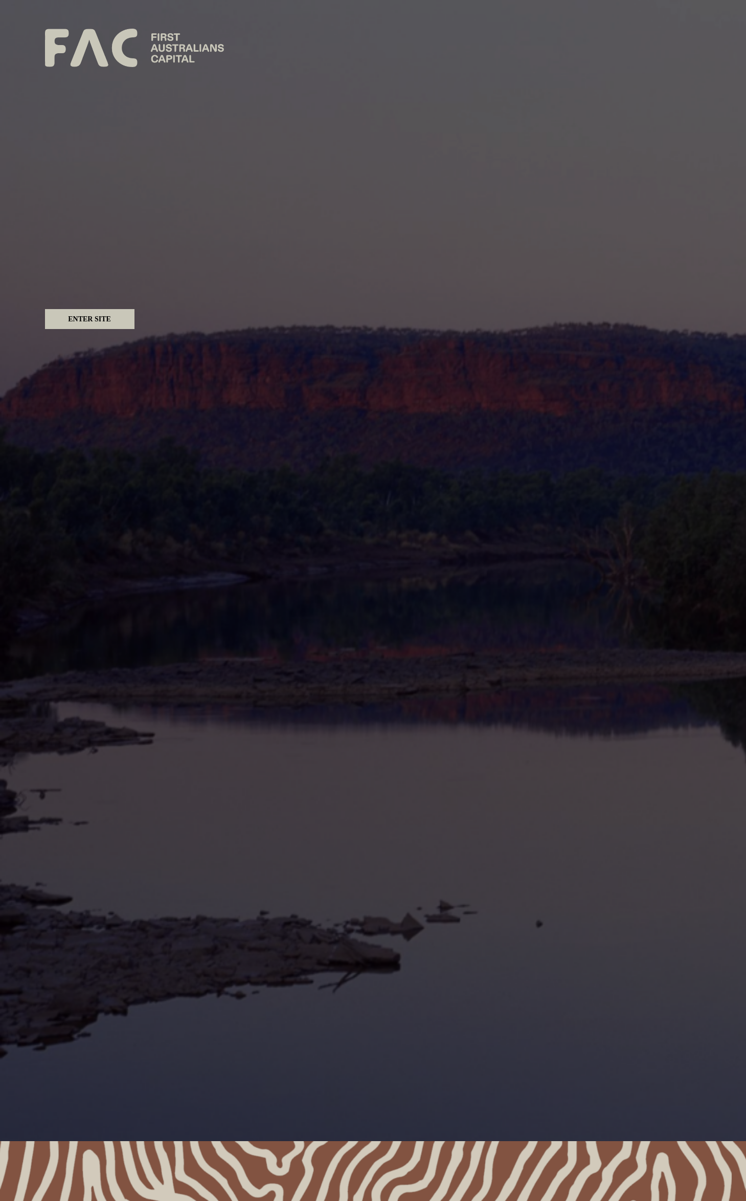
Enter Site (89, 319)
